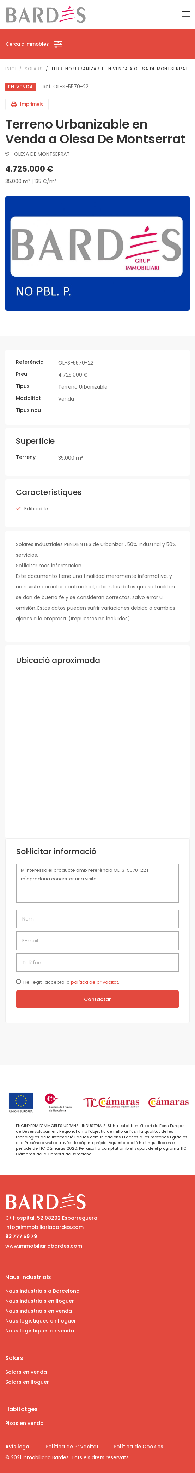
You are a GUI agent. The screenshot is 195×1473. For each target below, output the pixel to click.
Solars (34, 69)
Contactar (97, 999)
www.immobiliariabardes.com (43, 1245)
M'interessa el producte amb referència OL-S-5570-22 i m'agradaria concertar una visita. (97, 883)
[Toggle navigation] (186, 14)
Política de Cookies (138, 1446)
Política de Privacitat (72, 1446)
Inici (11, 69)
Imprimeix (27, 104)
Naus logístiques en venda (39, 1330)
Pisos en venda (24, 1423)
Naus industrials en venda (38, 1310)
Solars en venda (26, 1372)
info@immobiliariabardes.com (44, 1227)
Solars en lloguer (27, 1381)
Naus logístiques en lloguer (40, 1320)
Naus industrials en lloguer (39, 1301)
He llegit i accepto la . (71, 982)
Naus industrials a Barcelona (42, 1291)
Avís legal (18, 1446)
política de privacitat (94, 982)
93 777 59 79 (21, 1236)
